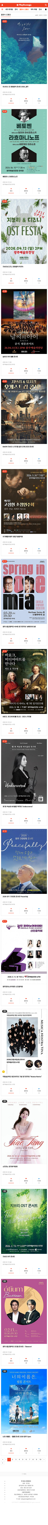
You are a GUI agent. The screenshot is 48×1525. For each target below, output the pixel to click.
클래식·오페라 (24, 9)
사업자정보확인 (26, 1492)
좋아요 (26, 101)
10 (40, 1459)
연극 (16, 9)
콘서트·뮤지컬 (8, 9)
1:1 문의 (24, 1474)
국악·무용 (34, 9)
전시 (40, 9)
